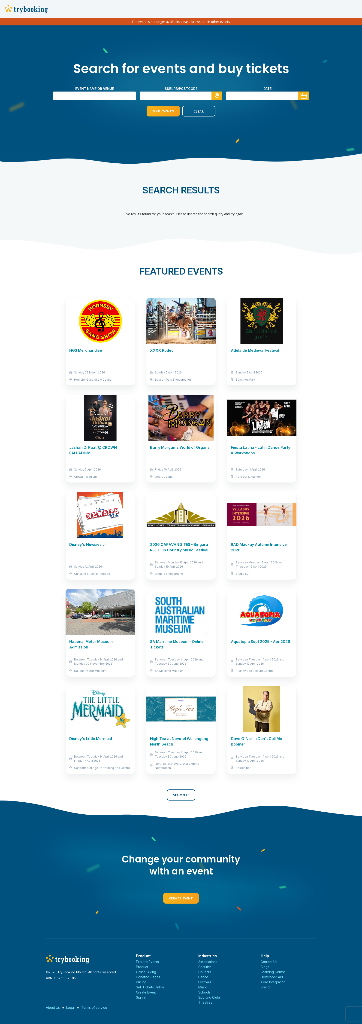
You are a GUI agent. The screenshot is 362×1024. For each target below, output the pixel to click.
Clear (199, 111)
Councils (204, 972)
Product (142, 967)
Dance (203, 977)
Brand (265, 987)
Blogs (265, 967)
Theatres (205, 1002)
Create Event (181, 898)
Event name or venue (94, 89)
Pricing (141, 982)
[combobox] (181, 96)
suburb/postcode (181, 89)
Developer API (272, 977)
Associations (207, 962)
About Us (53, 1007)
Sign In (141, 997)
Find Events (163, 111)
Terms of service (94, 1007)
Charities (204, 967)
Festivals (204, 982)
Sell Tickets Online (150, 987)
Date (267, 89)
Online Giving (146, 972)
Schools (204, 992)
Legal (70, 1007)
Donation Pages (148, 977)
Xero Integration (273, 982)
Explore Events (147, 962)
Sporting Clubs (209, 997)
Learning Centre (273, 972)
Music (202, 987)
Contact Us (269, 962)
